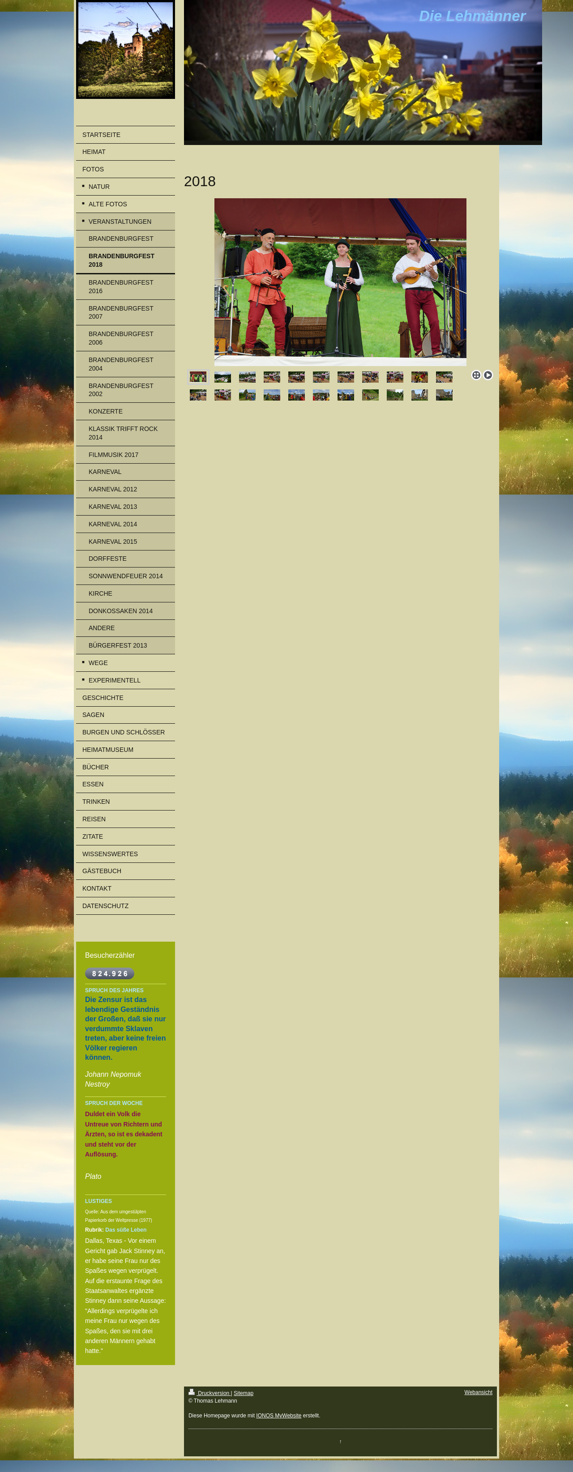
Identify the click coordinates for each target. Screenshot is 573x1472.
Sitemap (243, 1393)
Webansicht (478, 1392)
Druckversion (209, 1393)
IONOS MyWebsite (278, 1415)
